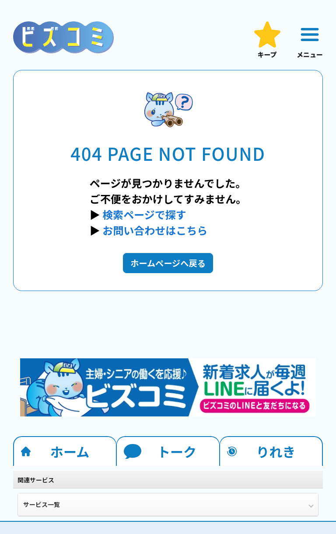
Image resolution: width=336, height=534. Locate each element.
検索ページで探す (144, 214)
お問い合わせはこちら (154, 230)
